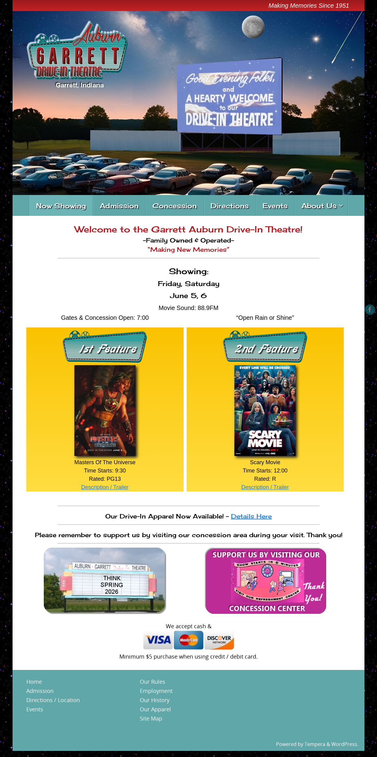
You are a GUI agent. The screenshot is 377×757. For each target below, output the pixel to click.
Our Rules (152, 681)
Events (34, 709)
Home (34, 681)
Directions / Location (53, 700)
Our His (149, 700)
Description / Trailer (105, 487)
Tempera (314, 744)
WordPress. (344, 744)
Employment (156, 690)
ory (165, 700)
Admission (40, 690)
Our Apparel (155, 709)
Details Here (251, 516)
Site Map (151, 718)
